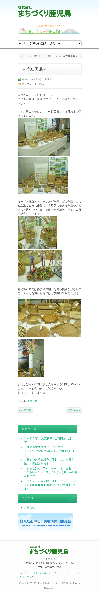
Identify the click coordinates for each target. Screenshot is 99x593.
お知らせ (39, 55)
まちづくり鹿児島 (45, 11)
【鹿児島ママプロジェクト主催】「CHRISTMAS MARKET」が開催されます (49, 450)
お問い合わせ (39, 573)
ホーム (25, 55)
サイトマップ (27, 577)
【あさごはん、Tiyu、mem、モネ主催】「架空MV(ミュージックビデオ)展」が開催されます (50, 472)
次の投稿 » (74, 409)
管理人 (48, 79)
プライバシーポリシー (63, 573)
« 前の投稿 (25, 409)
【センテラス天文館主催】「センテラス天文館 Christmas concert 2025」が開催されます (50, 484)
